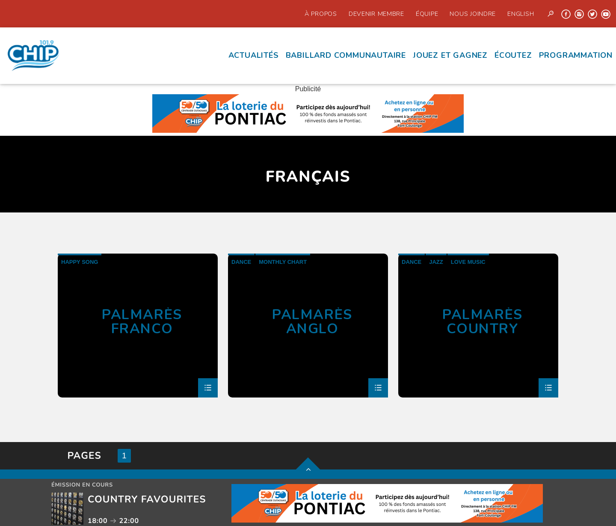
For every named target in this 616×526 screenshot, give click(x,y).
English (520, 13)
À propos (321, 13)
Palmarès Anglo (312, 321)
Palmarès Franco (142, 321)
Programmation (576, 55)
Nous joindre (473, 13)
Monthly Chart (283, 262)
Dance (241, 262)
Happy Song (79, 262)
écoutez (513, 55)
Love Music (468, 262)
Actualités (253, 55)
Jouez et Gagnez (450, 55)
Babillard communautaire (346, 55)
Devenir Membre (376, 13)
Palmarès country (482, 321)
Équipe (427, 13)
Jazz (436, 262)
